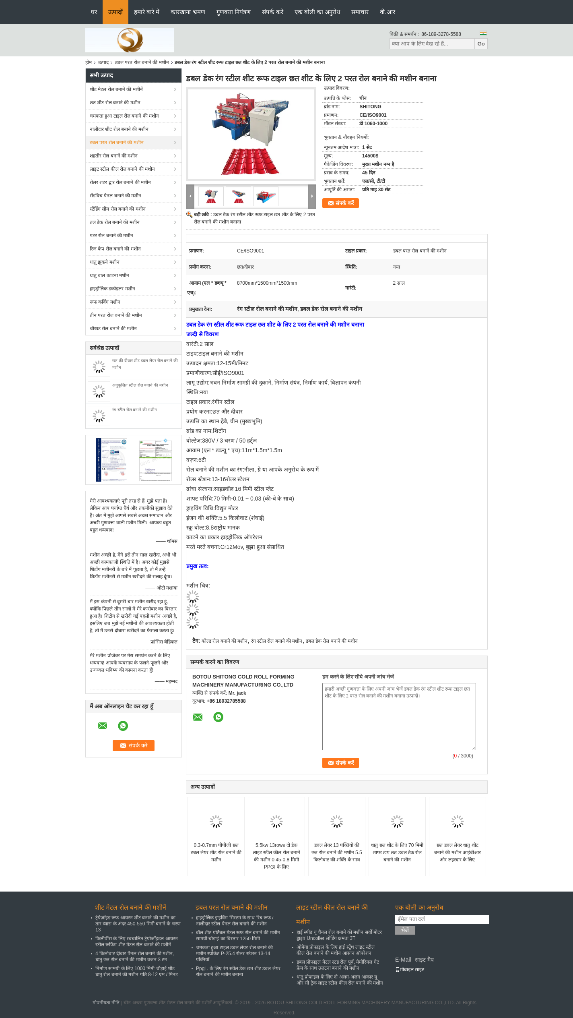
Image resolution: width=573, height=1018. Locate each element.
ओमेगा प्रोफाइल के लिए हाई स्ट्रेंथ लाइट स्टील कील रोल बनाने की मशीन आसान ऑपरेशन (336, 950)
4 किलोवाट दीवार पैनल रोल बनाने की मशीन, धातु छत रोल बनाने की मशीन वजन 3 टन (134, 956)
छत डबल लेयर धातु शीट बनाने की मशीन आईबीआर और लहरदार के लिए (457, 852)
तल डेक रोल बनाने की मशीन (115, 222)
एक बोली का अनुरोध (317, 11)
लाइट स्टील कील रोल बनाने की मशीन (122, 169)
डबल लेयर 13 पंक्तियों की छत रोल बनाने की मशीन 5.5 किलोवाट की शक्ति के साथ (336, 852)
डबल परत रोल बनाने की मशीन (142, 62)
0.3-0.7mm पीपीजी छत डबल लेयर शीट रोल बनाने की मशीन (216, 852)
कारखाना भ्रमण (188, 11)
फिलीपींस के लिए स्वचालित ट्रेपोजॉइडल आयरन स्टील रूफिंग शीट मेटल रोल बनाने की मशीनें (136, 942)
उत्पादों (115, 11)
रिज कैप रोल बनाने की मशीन (115, 249)
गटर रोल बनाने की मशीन (111, 235)
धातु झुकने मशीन (105, 262)
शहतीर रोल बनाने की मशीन (114, 156)
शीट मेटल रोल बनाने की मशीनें (116, 89)
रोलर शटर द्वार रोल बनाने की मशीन (120, 182)
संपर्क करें (272, 11)
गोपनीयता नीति (106, 1003)
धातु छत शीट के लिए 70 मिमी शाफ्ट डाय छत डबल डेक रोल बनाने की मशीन (397, 852)
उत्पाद (103, 62)
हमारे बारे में (146, 11)
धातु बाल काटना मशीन (109, 275)
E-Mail (403, 959)
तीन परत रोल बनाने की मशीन (116, 315)
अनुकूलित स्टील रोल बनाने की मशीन (140, 385)
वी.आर (387, 11)
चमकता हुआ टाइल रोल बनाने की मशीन (124, 116)
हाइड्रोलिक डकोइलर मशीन (112, 289)
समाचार (360, 11)
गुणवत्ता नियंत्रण (233, 11)
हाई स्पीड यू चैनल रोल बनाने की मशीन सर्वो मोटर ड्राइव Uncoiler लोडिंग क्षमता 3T (339, 935)
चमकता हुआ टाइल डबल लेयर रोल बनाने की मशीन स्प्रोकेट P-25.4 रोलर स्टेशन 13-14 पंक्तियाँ (234, 953)
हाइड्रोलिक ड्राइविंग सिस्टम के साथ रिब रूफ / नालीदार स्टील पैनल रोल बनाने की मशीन (235, 921)
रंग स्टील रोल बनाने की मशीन (134, 410)
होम (88, 62)
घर (94, 11)
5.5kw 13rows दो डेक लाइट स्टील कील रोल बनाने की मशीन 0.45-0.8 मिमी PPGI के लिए (276, 856)
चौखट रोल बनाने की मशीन (113, 328)
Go (481, 44)
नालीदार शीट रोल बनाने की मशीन (119, 129)
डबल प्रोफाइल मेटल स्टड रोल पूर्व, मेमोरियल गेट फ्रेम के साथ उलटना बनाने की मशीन (338, 965)
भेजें (405, 930)
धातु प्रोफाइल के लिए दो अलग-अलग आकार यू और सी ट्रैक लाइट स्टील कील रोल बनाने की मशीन (340, 980)
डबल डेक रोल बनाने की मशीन (332, 641)
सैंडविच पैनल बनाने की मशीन (115, 196)
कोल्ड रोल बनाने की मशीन (224, 641)
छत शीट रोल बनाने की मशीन (115, 103)
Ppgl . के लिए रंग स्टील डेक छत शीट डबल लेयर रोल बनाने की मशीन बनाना (238, 971)
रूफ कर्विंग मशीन (105, 302)
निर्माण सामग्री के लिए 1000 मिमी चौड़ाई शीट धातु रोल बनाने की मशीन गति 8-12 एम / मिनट (136, 971)
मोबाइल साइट (409, 969)
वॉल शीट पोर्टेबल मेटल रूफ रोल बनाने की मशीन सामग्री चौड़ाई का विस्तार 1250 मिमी (238, 935)
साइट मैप (424, 959)
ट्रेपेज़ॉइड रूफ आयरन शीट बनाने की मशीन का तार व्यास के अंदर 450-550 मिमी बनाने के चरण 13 (138, 924)
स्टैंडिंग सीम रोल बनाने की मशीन (118, 209)
